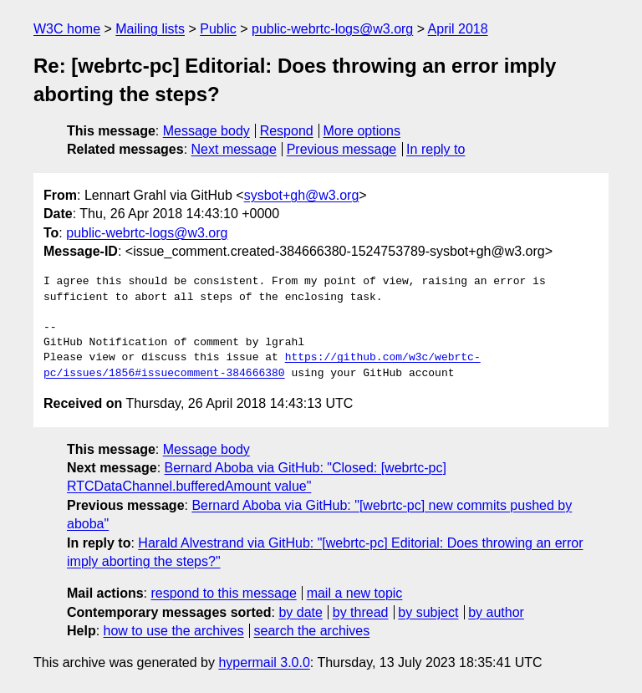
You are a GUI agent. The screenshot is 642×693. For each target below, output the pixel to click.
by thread (361, 612)
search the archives (312, 631)
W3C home (66, 29)
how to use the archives (174, 631)
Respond (286, 131)
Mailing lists (150, 29)
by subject (428, 612)
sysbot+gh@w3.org (301, 195)
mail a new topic (355, 593)
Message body (206, 131)
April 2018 (458, 29)
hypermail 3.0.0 (263, 662)
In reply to (435, 149)
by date (300, 612)
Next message (234, 149)
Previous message (342, 149)
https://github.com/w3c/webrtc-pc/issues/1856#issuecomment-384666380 (262, 365)
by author (496, 612)
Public (218, 29)
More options (362, 131)
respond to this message (223, 593)
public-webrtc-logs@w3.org (332, 29)
